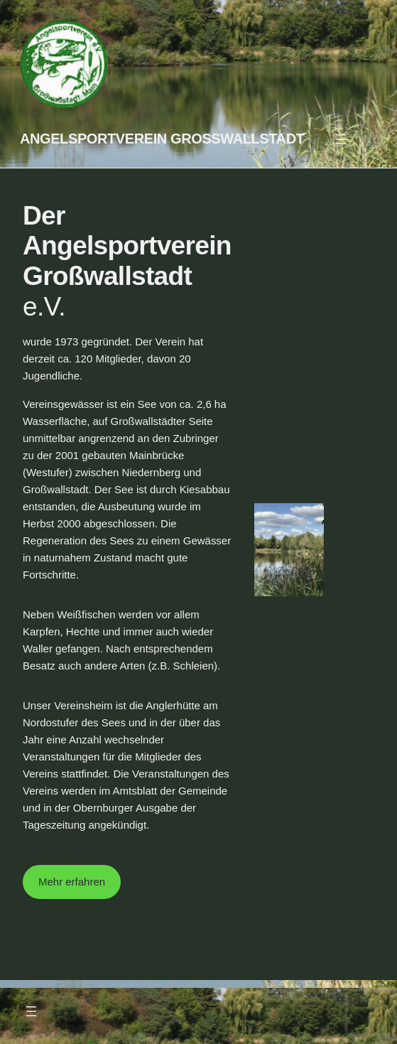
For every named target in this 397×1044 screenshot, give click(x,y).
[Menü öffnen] (340, 139)
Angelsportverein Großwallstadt (162, 138)
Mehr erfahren (71, 882)
